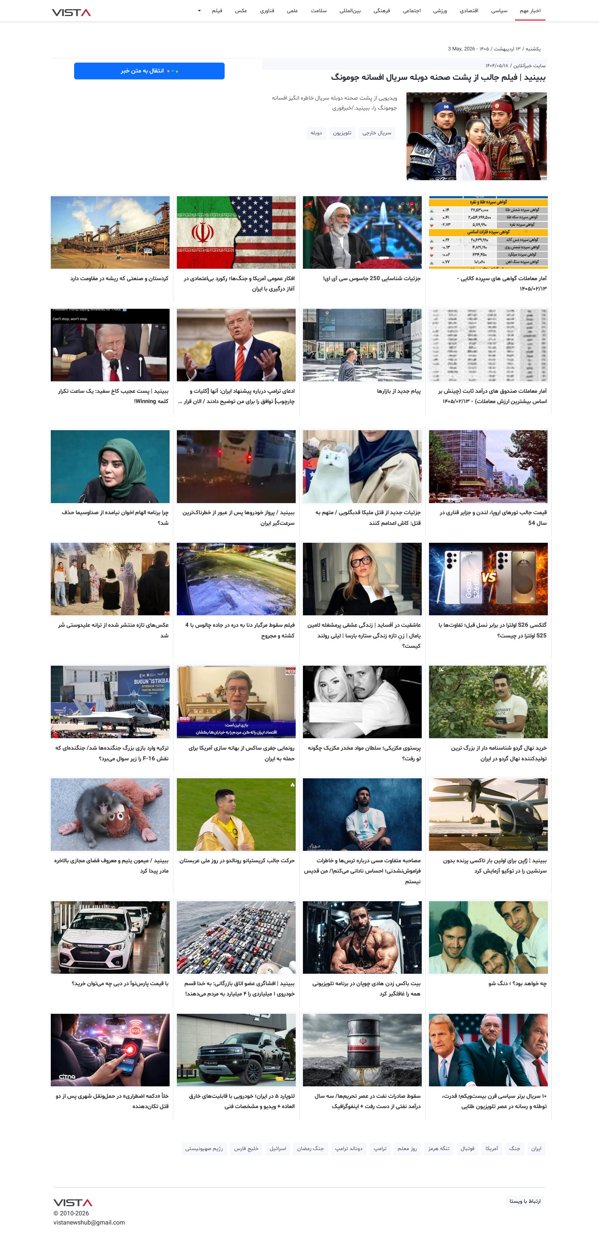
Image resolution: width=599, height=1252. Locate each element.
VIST (71, 11)
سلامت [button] (319, 11)
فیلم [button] (217, 11)
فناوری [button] (267, 11)
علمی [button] (292, 11)
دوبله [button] (316, 133)
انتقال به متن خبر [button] (149, 71)
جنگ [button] (514, 1148)
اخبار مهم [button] (530, 11)
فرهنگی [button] (382, 11)
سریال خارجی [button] (377, 133)
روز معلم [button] (407, 1148)
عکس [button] (241, 11)
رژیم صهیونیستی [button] (204, 1148)
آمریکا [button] (492, 1148)
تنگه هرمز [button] (439, 1148)
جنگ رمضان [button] (310, 1148)
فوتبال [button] (467, 1148)
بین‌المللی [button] (350, 11)
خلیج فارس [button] (246, 1148)
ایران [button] (536, 1148)
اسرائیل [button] (278, 1148)
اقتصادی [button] (469, 11)
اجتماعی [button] (412, 11)
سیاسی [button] (499, 11)
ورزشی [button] (440, 11)
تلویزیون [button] (342, 133)
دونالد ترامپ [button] (349, 1148)
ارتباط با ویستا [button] (525, 1201)
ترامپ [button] (380, 1148)
